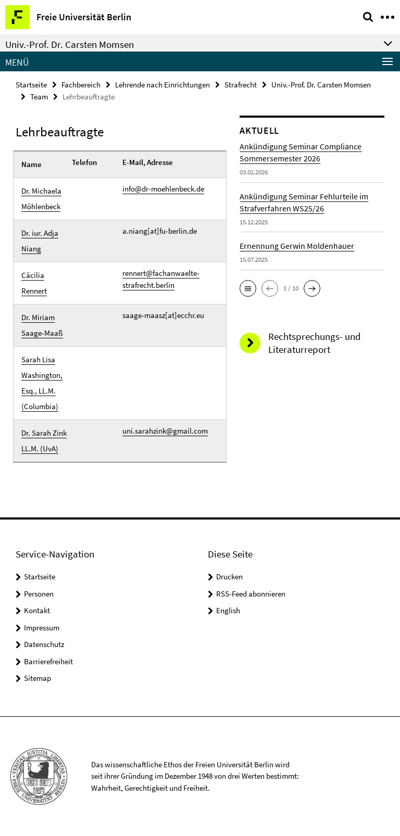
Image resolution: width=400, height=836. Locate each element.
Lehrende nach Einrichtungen (162, 85)
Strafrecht (240, 85)
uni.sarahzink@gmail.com (165, 431)
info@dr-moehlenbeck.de (163, 189)
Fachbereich (81, 85)
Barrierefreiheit (48, 661)
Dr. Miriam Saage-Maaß (42, 325)
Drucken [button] (229, 576)
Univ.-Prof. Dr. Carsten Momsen (321, 85)
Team (39, 97)
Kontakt (37, 610)
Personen (39, 594)
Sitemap (37, 678)
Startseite (31, 85)
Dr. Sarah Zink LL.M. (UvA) (44, 440)
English (228, 610)
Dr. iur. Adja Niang (39, 241)
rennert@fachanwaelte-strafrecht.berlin (160, 279)
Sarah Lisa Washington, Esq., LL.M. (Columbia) (42, 382)
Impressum (41, 627)
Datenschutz (44, 644)
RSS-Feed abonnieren (250, 594)
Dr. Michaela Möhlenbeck (41, 198)
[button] (248, 288)
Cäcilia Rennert (34, 283)
